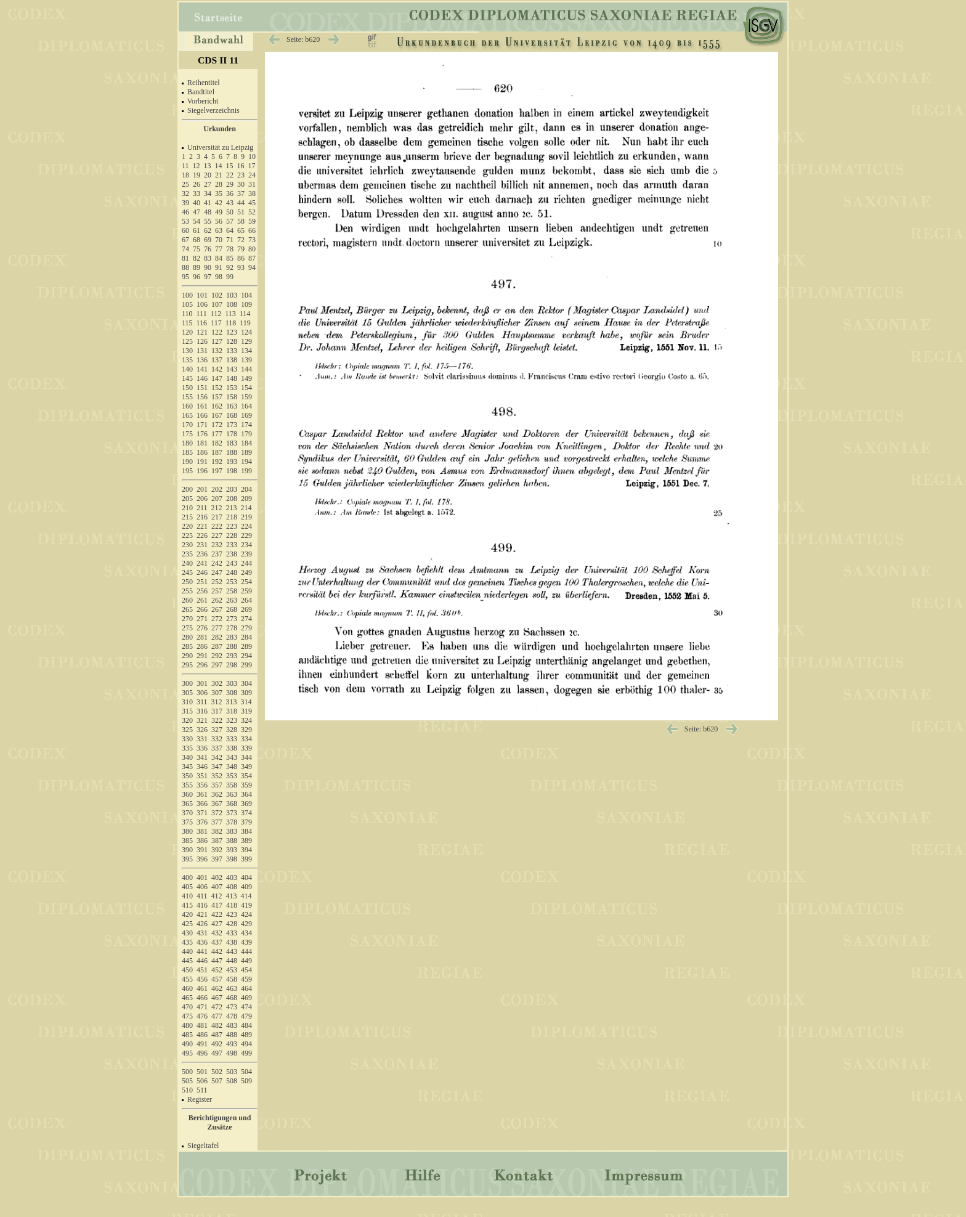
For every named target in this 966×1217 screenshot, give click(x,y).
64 (229, 230)
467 (216, 997)
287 (216, 646)
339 (246, 748)
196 (202, 470)
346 (202, 766)
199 (246, 470)
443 (231, 951)
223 (231, 526)
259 (246, 591)
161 (202, 406)
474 (246, 1007)
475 (187, 1016)
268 (231, 609)
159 (246, 397)
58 (241, 221)
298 (231, 665)
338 (231, 748)
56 (218, 221)
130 (187, 350)
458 (231, 979)
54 (196, 221)
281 (202, 637)
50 (229, 212)
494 (246, 1044)
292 (216, 655)
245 (187, 572)
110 (187, 313)
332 (216, 739)
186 (202, 452)
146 (202, 378)
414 (246, 896)
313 (231, 702)
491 (202, 1044)
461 (202, 988)
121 (202, 332)
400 (187, 877)
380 (187, 831)
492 (216, 1044)
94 (252, 267)
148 (231, 378)
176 (202, 433)
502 (216, 1071)
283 (231, 637)
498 (231, 1053)
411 (202, 896)
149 (246, 378)
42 (218, 202)
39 (185, 202)
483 (231, 1025)
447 (216, 960)
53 (185, 221)
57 (229, 221)
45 (252, 202)
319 (246, 711)
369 (246, 803)
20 (207, 175)
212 (216, 507)
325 (187, 729)
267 (216, 609)
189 (246, 452)
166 (202, 415)
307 (216, 692)
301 (202, 683)
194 (246, 461)
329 (246, 729)
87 (252, 258)
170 (187, 424)
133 (231, 350)
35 (218, 193)
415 (187, 905)
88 (185, 267)
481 (202, 1025)
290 (187, 655)
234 (246, 544)
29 (229, 184)
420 (187, 914)
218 (231, 517)
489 (246, 1034)
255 (187, 591)
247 (216, 572)
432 (216, 933)
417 (216, 905)
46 (185, 212)
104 (246, 295)
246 (202, 572)
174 (246, 424)
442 (216, 951)
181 (202, 443)
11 (185, 165)
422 (216, 914)
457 (216, 979)
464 (246, 988)
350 (187, 775)
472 (216, 1007)
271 (202, 618)
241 (202, 563)
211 (202, 507)
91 (218, 267)
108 (231, 304)
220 (187, 526)
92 (229, 267)
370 (187, 812)
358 (231, 785)
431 (202, 933)
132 (216, 350)
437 (216, 942)
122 (216, 332)
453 (231, 970)
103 (231, 295)
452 (216, 970)
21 (218, 175)
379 (246, 822)
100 (187, 295)
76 (207, 249)
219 (246, 517)
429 (246, 923)
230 (187, 544)
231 (202, 544)
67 (185, 239)
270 (187, 618)
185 (187, 452)
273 (231, 618)
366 (202, 803)
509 (246, 1081)
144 (246, 369)
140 (187, 369)
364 (246, 794)
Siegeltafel (203, 1145)
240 (187, 563)
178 (231, 433)
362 (216, 794)
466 (202, 997)
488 (231, 1034)
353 (231, 775)
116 (202, 323)
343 (231, 757)
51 (241, 212)
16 (241, 165)
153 (231, 387)
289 (246, 646)
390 (187, 849)
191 (202, 461)
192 (216, 461)
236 (202, 554)
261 (202, 600)
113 (230, 313)
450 (187, 970)
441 (202, 951)
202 (216, 489)
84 (218, 258)
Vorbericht (202, 101)
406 (202, 886)
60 (185, 230)
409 (246, 886)
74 (185, 249)
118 (231, 323)
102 (216, 295)
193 (231, 461)
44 (241, 202)
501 (202, 1071)
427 (216, 923)
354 (246, 775)
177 (216, 433)
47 (196, 212)
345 (187, 766)
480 (187, 1025)
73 (252, 239)
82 (196, 258)
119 (245, 323)
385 (187, 840)
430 (187, 933)
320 (187, 720)
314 (246, 702)
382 (216, 831)
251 (202, 581)
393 (231, 849)
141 (202, 369)
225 (187, 535)
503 (231, 1071)
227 (216, 535)
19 (196, 175)
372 (216, 812)
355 (187, 785)
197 (216, 470)
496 (202, 1053)
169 (246, 415)
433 (231, 933)
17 (252, 165)
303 (231, 683)
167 (216, 415)
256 (202, 591)
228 (231, 535)
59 (252, 221)
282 (216, 637)
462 (216, 988)
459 (246, 979)
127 (216, 341)
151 (202, 387)
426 (202, 923)
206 (202, 498)
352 (216, 775)
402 (216, 877)
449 (246, 960)
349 (246, 766)
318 (231, 711)
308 (231, 692)
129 (246, 341)
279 (246, 628)
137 (216, 360)
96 (196, 276)
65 (241, 230)
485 (187, 1034)
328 (231, 729)
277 (216, 628)
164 (246, 406)
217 (216, 517)
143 (231, 369)
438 (231, 942)
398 (231, 859)
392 (216, 849)
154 (246, 387)
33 (196, 193)
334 (246, 739)
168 (231, 415)
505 (187, 1081)
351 (202, 775)
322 (216, 720)
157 (216, 397)
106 (202, 304)
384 (246, 831)
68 (196, 239)
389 (246, 840)
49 (218, 212)
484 (246, 1025)
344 (246, 757)
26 (196, 184)
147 (216, 378)
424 (246, 914)
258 (231, 591)
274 (246, 618)
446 (202, 960)
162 (216, 406)
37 (241, 193)
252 (216, 581)
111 (202, 313)
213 (231, 507)
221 (202, 526)
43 (229, 202)
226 (202, 535)
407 (216, 886)
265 (187, 609)
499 (246, 1053)
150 (187, 387)
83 (207, 258)
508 (231, 1081)
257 (216, 591)
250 (187, 581)
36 (229, 193)
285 (187, 646)
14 (218, 165)
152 (216, 387)
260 (187, 600)
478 (231, 1016)
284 (246, 637)
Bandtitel (200, 92)
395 (187, 859)
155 (187, 397)
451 (202, 970)
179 (246, 433)
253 (231, 581)
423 (231, 914)
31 (252, 184)
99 (229, 276)
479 (246, 1016)
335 (187, 748)
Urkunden (219, 128)
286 (202, 646)
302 (216, 683)
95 (185, 276)
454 (246, 970)
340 (187, 757)
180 (187, 443)
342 (216, 757)
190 (187, 461)
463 (231, 988)
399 (246, 859)
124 (246, 332)
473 (231, 1007)
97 (207, 276)
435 (187, 942)
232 (216, 544)
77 (218, 249)
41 (207, 202)
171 (202, 424)
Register (199, 1099)
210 (187, 507)
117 (216, 323)
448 (231, 960)
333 (231, 739)
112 (216, 313)
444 (246, 951)
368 (231, 803)
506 (202, 1081)
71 (229, 239)
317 (216, 711)
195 (187, 470)
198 (231, 470)
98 (218, 276)
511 (202, 1090)
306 (202, 692)
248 (231, 572)
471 (202, 1007)
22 (229, 175)
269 (246, 609)
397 (216, 859)
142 (216, 369)
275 (187, 628)
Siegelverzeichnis (213, 110)
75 (196, 249)
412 (216, 896)
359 (246, 785)
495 (187, 1053)
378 (231, 822)
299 (246, 665)
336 (202, 748)
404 (246, 877)
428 (231, 923)
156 (202, 397)
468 (231, 997)
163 (231, 406)
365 (187, 803)
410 (187, 896)
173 (231, 424)
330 (187, 739)
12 (196, 165)
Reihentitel (203, 82)
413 (231, 896)
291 (202, 655)
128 (231, 341)
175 (187, 433)
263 (231, 600)
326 (202, 729)
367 (216, 803)
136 (202, 360)
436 (202, 942)
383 (231, 831)
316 (202, 711)
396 (202, 859)
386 (202, 840)
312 (216, 702)
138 (231, 360)
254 (246, 581)
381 (202, 831)
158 (231, 397)
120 (187, 332)
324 (246, 720)
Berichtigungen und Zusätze (220, 1122)
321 (202, 720)
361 (202, 794)
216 (202, 517)
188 (231, 452)
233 (231, 544)
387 (216, 840)
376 (202, 822)
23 (241, 175)
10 (252, 156)
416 (202, 905)
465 (187, 997)
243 (231, 563)
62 (207, 230)
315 (187, 711)
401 (202, 877)
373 (231, 812)
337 (216, 748)
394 (246, 849)
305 (187, 692)
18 (185, 175)
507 (216, 1081)
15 (229, 165)
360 (187, 794)
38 (252, 193)
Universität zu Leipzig (220, 147)
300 (187, 683)
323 (231, 720)
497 (216, 1053)
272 (216, 618)
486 (202, 1034)
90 (207, 267)
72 (241, 239)
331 (202, 739)
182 (216, 443)
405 (187, 886)
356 (202, 785)
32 (185, 193)
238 (231, 554)
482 (216, 1025)
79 (241, 249)
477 (216, 1016)
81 (185, 258)
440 (187, 951)
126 (202, 341)
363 (231, 794)
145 (187, 378)
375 (187, 822)
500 (187, 1071)
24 (252, 175)
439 (246, 942)
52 (252, 212)
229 (246, 535)
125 (187, 341)
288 (231, 646)
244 (246, 563)
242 (216, 563)
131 (202, 350)
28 (218, 184)
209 (246, 498)
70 (218, 239)
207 (216, 498)
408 (231, 886)
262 (216, 600)
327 (216, 729)
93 (241, 267)
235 (187, 554)
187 (216, 452)
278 (231, 628)
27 (207, 184)
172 (216, 424)
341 (202, 757)
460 (187, 988)
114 (245, 313)
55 (207, 221)
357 (216, 785)
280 (187, 637)
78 (229, 249)
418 (231, 905)
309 (246, 692)
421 (202, 914)
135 (187, 360)
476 (202, 1016)
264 (246, 600)
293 (231, 655)
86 (241, 258)
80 (252, 249)
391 (202, 849)
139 (246, 360)
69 (207, 239)
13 (207, 165)
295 (187, 665)
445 (187, 960)
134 (246, 350)
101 (202, 295)
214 (246, 507)
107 (216, 304)
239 (246, 554)
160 (187, 406)
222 (216, 526)
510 (187, 1090)
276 (202, 628)
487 (216, 1034)
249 (246, 572)
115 (187, 323)
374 (246, 812)
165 (187, 415)
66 (252, 230)
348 (231, 766)
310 (187, 702)
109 (246, 304)
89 (196, 267)
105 (187, 304)
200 (187, 489)
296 (202, 665)
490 (187, 1044)
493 (231, 1044)
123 (231, 332)
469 (246, 997)
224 (246, 526)
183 (231, 443)
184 (246, 443)
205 (187, 498)
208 (231, 498)
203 (231, 489)
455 (187, 979)
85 (229, 258)
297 (216, 665)
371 (202, 812)
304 (246, 683)
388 (231, 840)
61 (196, 230)
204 (246, 489)
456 (202, 979)
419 (246, 905)
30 (241, 184)
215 (187, 517)
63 (218, 230)
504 (246, 1071)
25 (185, 184)
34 (207, 193)
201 (202, 489)
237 (216, 554)
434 (246, 933)
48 (207, 212)
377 (216, 822)
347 (216, 766)
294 (246, 655)
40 (196, 202)
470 (187, 1007)
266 (202, 609)
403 (231, 877)
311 (202, 702)
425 (187, 923)
